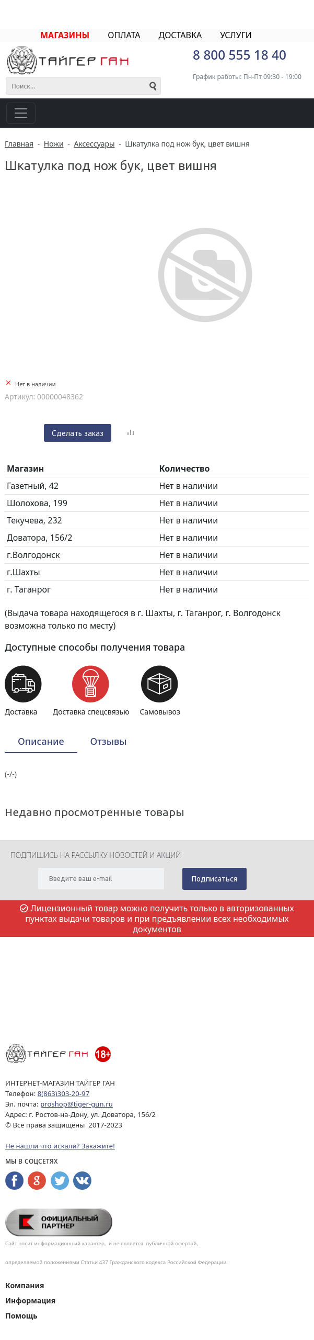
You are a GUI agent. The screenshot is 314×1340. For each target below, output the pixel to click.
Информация (30, 1300)
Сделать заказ (77, 433)
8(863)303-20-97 (63, 1093)
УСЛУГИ (236, 35)
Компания (24, 1285)
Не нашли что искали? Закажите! (60, 1146)
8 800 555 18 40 (239, 54)
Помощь (21, 1316)
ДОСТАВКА (180, 35)
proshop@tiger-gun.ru (76, 1104)
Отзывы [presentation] (108, 741)
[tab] (41, 742)
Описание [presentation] (41, 741)
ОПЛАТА (124, 35)
